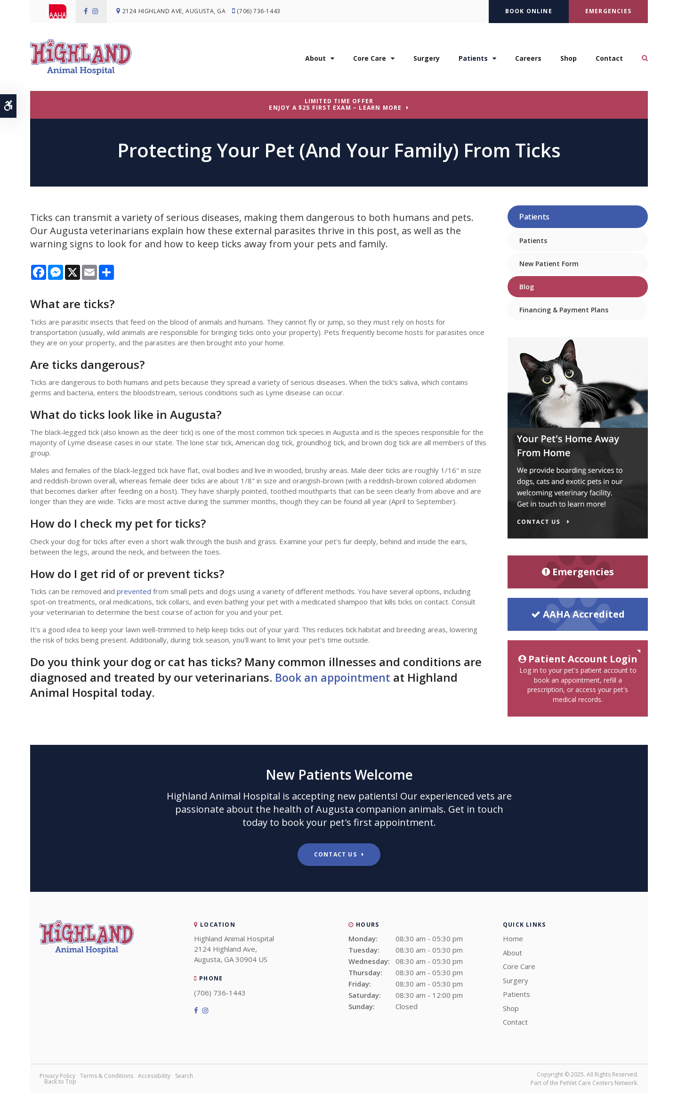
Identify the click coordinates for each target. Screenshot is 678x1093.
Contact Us (335, 854)
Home (513, 938)
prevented (134, 591)
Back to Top (60, 1081)
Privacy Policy (57, 1076)
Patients (473, 59)
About (315, 59)
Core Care (369, 59)
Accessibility (154, 1076)
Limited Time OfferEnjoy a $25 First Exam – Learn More (335, 104)
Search (184, 1076)
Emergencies (608, 11)
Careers (528, 59)
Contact (609, 59)
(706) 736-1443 (260, 12)
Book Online (528, 11)
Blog (526, 286)
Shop (568, 59)
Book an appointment (334, 677)
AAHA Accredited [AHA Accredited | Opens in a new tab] (578, 614)
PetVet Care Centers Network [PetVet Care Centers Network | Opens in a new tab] (598, 1083)
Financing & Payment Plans (563, 309)
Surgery (426, 59)
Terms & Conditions (106, 1076)
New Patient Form (549, 263)
